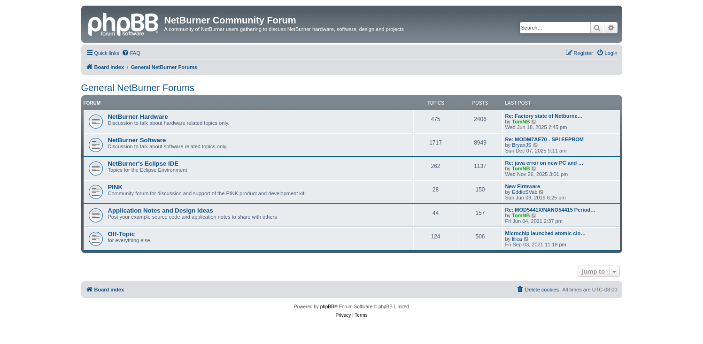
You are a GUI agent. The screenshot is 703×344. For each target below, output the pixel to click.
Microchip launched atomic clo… (545, 233)
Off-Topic (121, 233)
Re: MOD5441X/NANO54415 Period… (550, 210)
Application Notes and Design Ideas (160, 210)
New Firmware (523, 186)
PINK (115, 187)
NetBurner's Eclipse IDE (143, 163)
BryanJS (522, 145)
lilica (517, 239)
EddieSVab (524, 192)
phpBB (327, 306)
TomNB (521, 121)
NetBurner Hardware (138, 116)
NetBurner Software (137, 140)
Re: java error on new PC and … (544, 163)
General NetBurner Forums (137, 88)
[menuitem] (131, 53)
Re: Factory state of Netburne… (544, 116)
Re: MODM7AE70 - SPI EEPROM (544, 139)
